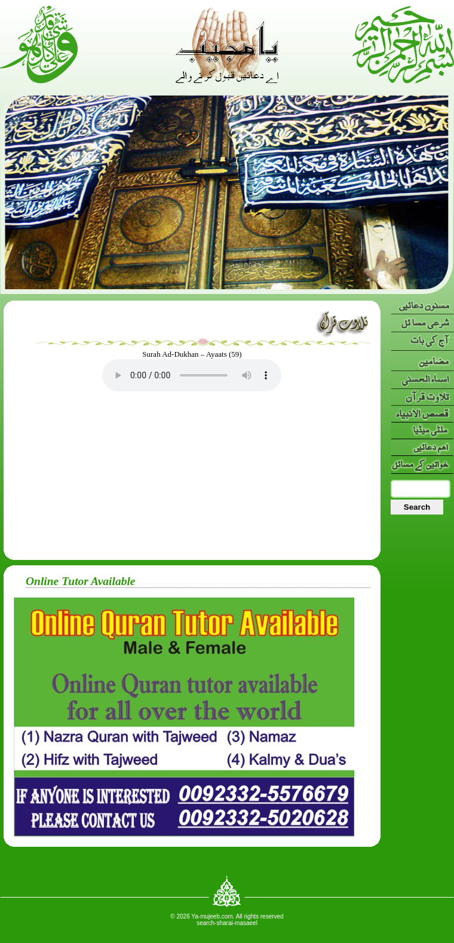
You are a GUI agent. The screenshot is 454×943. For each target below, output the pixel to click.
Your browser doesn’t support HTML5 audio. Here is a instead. (191, 375)
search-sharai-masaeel (227, 923)
